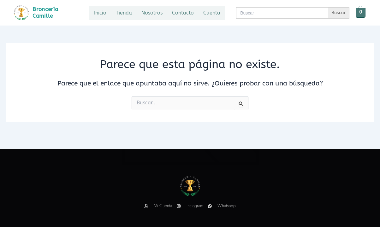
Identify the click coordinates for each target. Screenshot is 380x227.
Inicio (100, 13)
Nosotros (152, 13)
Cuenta (211, 13)
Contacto (183, 13)
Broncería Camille (45, 12)
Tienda (124, 13)
